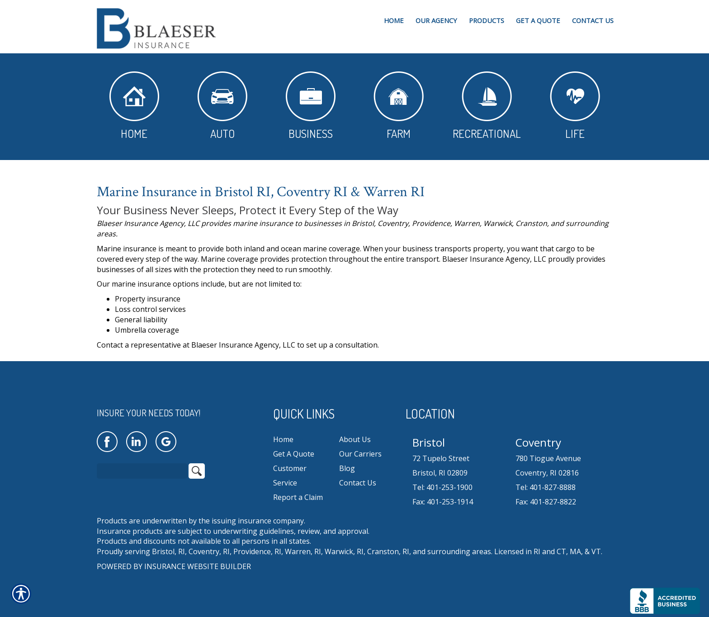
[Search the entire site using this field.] (142, 471)
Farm (398, 106)
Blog (347, 468)
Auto (222, 106)
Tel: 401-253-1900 (442, 487)
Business (311, 106)
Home (134, 106)
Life (575, 106)
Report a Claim (298, 497)
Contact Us (357, 483)
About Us (355, 439)
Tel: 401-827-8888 (545, 487)
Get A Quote (293, 454)
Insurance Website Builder (197, 566)
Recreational (487, 106)
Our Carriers (360, 454)
